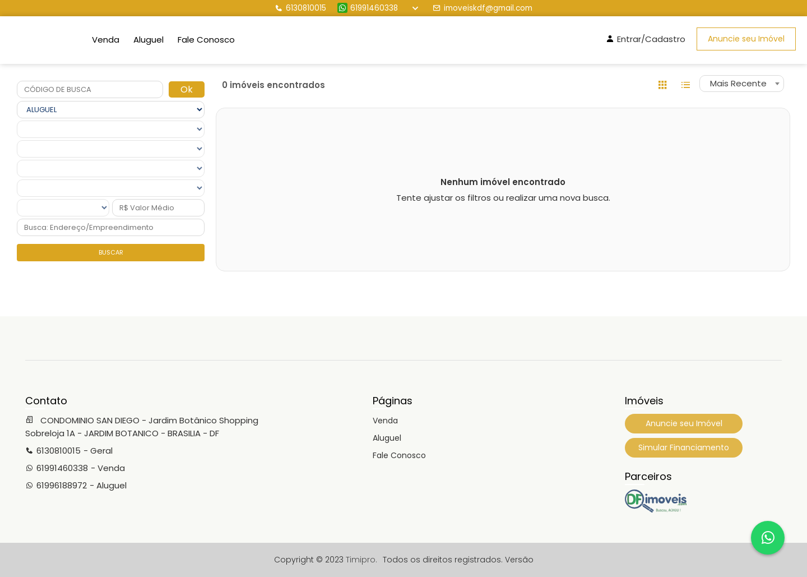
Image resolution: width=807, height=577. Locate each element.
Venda (105, 39)
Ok (186, 89)
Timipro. (361, 559)
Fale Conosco (206, 39)
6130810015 (300, 8)
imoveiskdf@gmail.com (482, 8)
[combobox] (742, 83)
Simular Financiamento (683, 447)
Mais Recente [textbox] (738, 83)
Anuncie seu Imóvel (746, 38)
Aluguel (148, 39)
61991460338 (367, 8)
